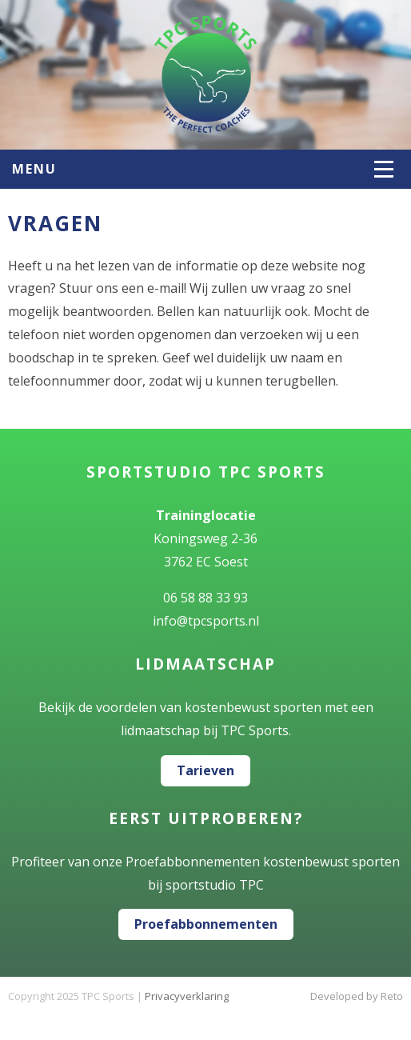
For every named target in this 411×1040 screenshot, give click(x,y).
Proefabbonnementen (205, 924)
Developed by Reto (356, 996)
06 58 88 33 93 (205, 597)
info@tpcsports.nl (206, 621)
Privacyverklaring (187, 996)
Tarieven (205, 770)
